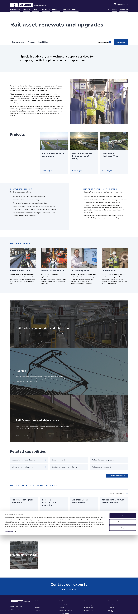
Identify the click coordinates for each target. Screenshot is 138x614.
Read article (106, 515)
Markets (26, 9)
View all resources (117, 493)
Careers (114, 9)
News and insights (70, 9)
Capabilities (43, 42)
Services (35, 9)
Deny (122, 606)
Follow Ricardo (104, 42)
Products (56, 9)
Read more (20, 341)
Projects (46, 9)
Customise (122, 600)
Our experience (18, 42)
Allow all (122, 594)
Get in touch (67, 589)
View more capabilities (117, 476)
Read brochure (17, 515)
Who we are (15, 9)
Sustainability (123, 9)
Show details (9, 610)
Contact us (121, 4)
